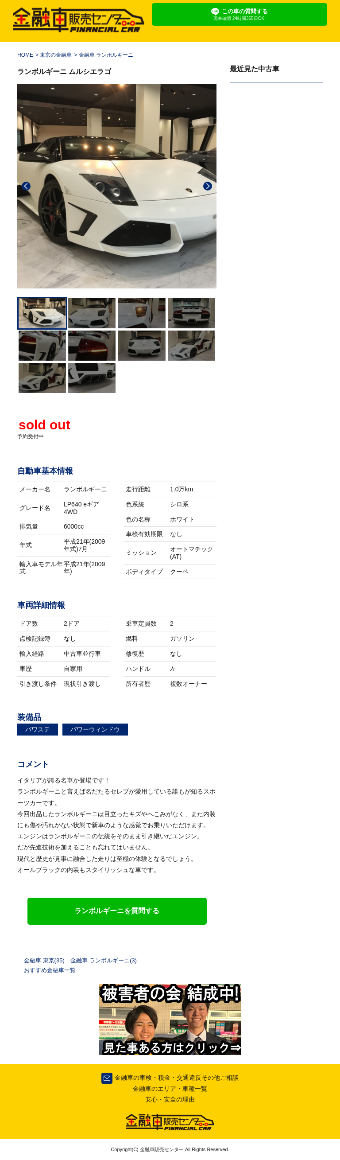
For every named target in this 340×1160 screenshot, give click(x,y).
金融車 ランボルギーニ (106, 55)
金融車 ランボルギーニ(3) (103, 960)
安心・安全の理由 (170, 1099)
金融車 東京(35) (44, 960)
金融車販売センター (161, 1149)
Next (207, 186)
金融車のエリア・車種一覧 (170, 1088)
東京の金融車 (56, 55)
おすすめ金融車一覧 (50, 970)
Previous (26, 186)
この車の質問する (239, 14)
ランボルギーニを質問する (116, 911)
